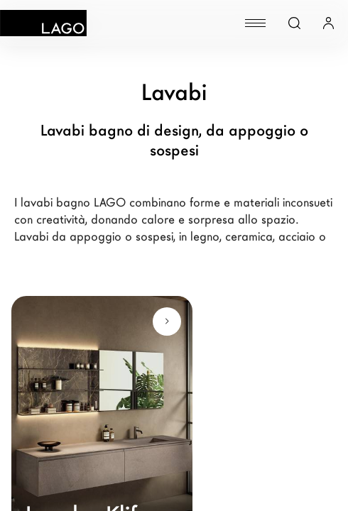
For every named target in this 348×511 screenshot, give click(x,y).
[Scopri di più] (167, 321)
